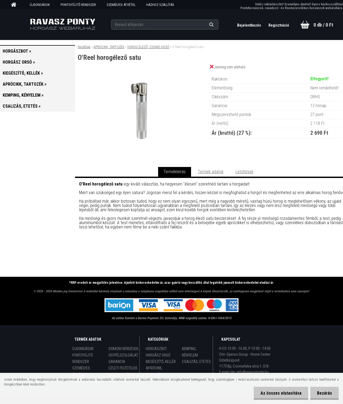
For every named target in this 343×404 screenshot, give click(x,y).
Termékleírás (174, 171)
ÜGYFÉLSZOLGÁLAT (123, 355)
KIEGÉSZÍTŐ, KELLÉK (161, 361)
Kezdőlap (84, 47)
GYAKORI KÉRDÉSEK (123, 349)
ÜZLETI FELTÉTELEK (123, 368)
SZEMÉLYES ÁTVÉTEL (121, 5)
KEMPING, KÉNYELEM (190, 352)
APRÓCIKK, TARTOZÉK (109, 47)
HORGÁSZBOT (156, 349)
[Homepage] (15, 5)
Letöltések (244, 171)
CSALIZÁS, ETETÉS (196, 361)
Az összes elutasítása (280, 393)
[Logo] (62, 24)
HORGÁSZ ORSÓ (158, 355)
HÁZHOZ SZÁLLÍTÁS (160, 5)
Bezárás (324, 393)
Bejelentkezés (249, 25)
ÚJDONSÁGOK (40, 5)
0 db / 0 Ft (323, 25)
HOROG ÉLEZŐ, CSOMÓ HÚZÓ (148, 47)
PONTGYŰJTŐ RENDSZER (78, 5)
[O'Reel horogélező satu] (141, 73)
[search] (218, 25)
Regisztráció (279, 25)
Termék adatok (210, 171)
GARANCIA (117, 361)
